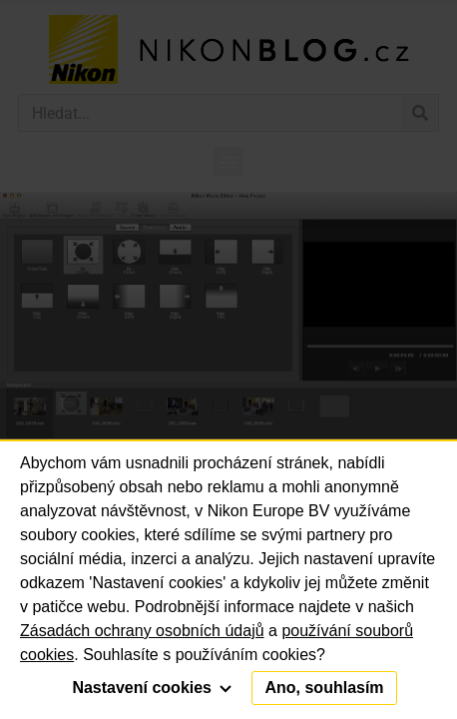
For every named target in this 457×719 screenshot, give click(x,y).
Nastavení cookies (151, 687)
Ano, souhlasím (323, 687)
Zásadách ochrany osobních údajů (142, 630)
